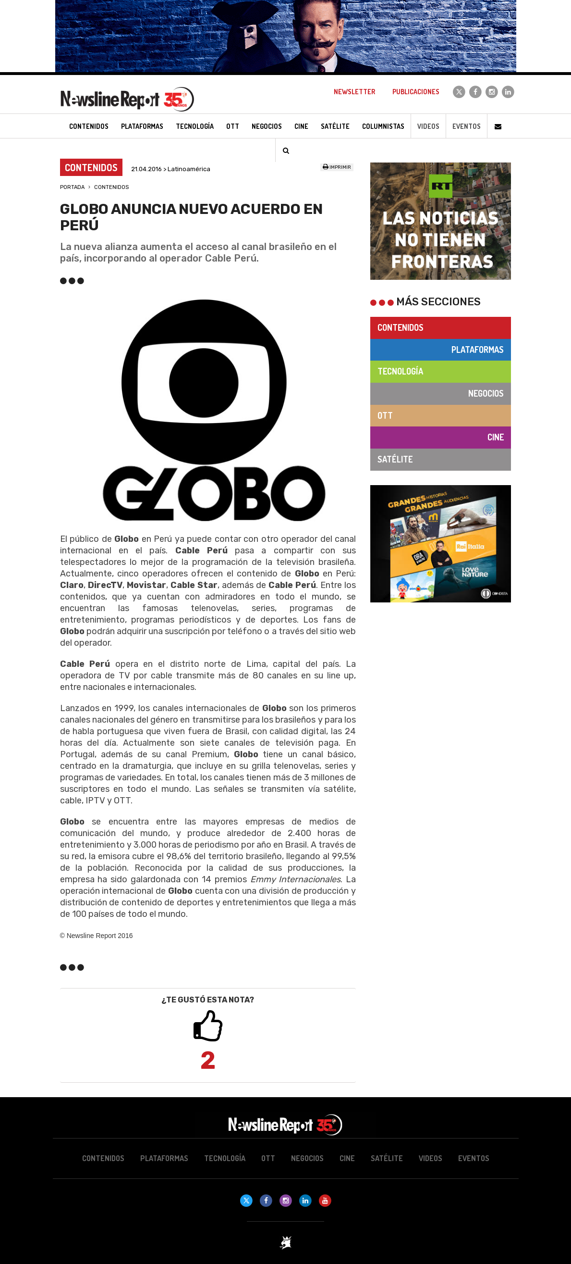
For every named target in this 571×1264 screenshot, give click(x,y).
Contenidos (111, 187)
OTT (385, 415)
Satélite (395, 459)
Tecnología (400, 371)
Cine (495, 437)
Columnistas (383, 126)
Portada (72, 187)
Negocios (486, 393)
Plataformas (477, 349)
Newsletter (354, 92)
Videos (428, 126)
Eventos (466, 126)
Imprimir (337, 167)
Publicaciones (415, 92)
